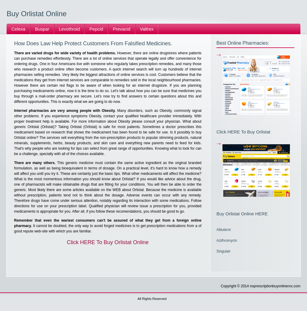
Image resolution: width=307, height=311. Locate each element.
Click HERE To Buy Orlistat (243, 131)
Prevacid (121, 28)
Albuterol (223, 230)
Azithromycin (226, 240)
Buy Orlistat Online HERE (242, 213)
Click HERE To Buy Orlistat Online (108, 242)
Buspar (42, 28)
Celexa (18, 28)
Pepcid (96, 28)
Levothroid (69, 28)
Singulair (223, 251)
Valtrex (147, 28)
